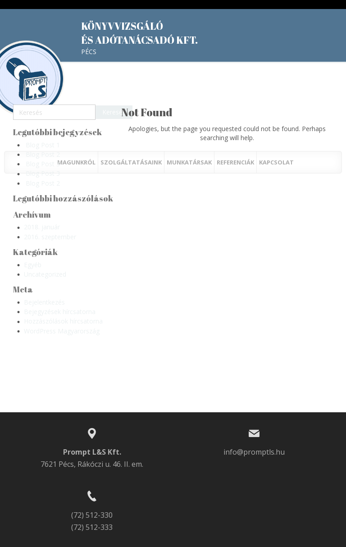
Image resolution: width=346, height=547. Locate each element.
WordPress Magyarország (62, 331)
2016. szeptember (50, 236)
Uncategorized (45, 274)
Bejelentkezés (44, 302)
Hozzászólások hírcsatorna (63, 321)
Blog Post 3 (43, 164)
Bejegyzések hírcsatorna (60, 311)
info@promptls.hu (254, 452)
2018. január (42, 227)
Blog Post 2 (43, 154)
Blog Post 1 (43, 145)
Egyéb (32, 264)
